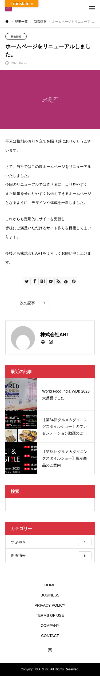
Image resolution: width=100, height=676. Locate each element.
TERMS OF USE (50, 615)
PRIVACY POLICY (50, 605)
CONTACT (50, 636)
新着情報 (16, 36)
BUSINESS (50, 595)
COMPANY (50, 625)
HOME (50, 585)
